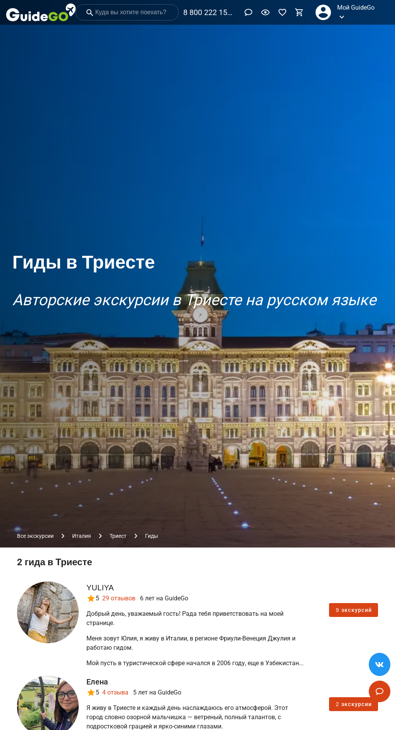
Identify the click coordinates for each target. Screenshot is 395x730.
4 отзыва (115, 692)
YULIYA (100, 587)
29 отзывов (118, 598)
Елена (97, 682)
